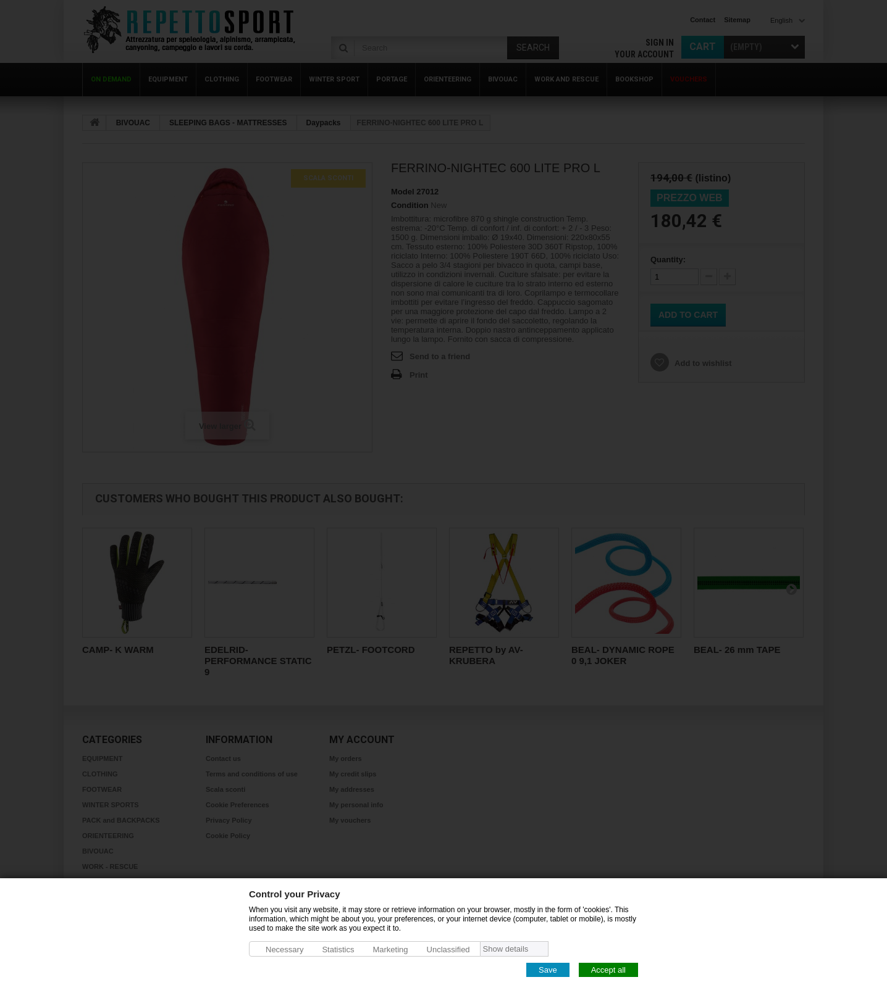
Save (548, 969)
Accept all (608, 969)
